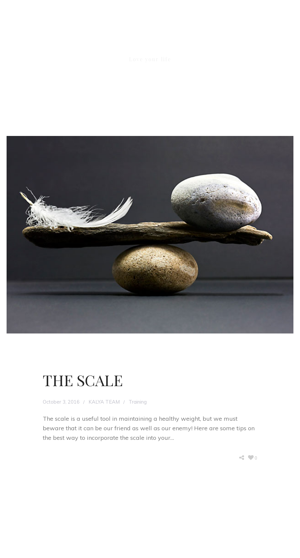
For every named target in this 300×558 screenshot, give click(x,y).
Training (138, 402)
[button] (291, 38)
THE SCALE (83, 380)
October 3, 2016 (61, 402)
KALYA (150, 42)
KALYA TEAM (104, 402)
